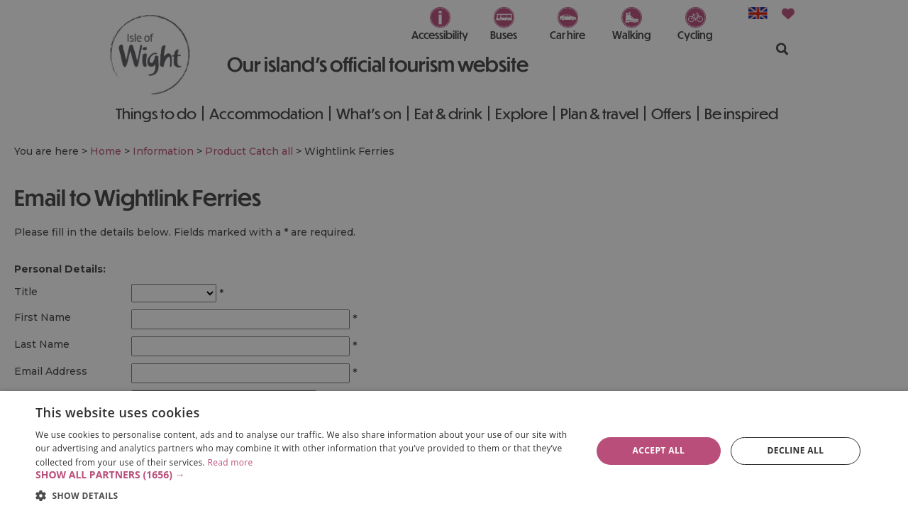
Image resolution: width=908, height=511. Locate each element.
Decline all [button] (796, 450)
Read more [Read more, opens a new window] (230, 462)
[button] (305, 475)
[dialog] (454, 451)
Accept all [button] (659, 450)
